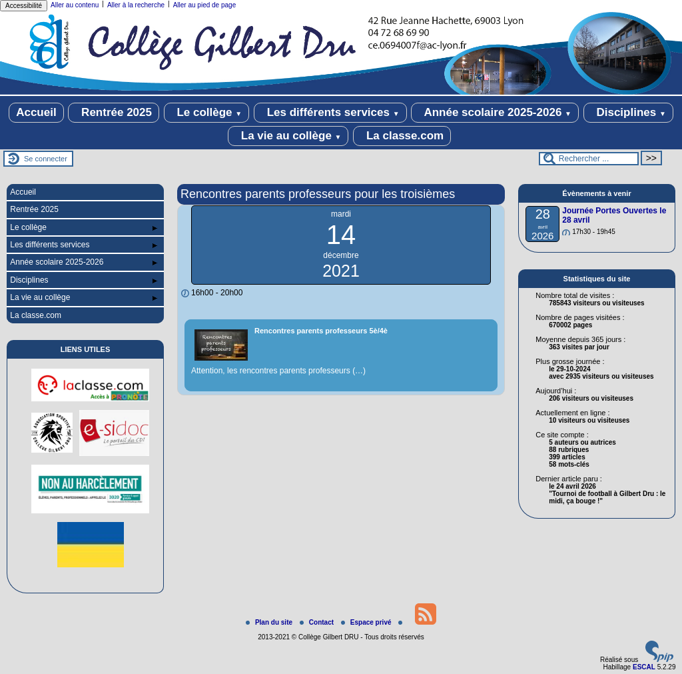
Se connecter (45, 159)
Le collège (206, 112)
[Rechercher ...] (589, 158)
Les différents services (330, 112)
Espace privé (367, 622)
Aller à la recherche (136, 5)
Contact (318, 622)
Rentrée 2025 (113, 112)
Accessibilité (23, 5)
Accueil (36, 112)
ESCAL (644, 667)
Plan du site (270, 622)
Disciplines (628, 112)
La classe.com (402, 136)
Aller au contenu (75, 5)
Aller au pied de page (204, 5)
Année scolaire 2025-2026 (494, 112)
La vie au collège (288, 136)
